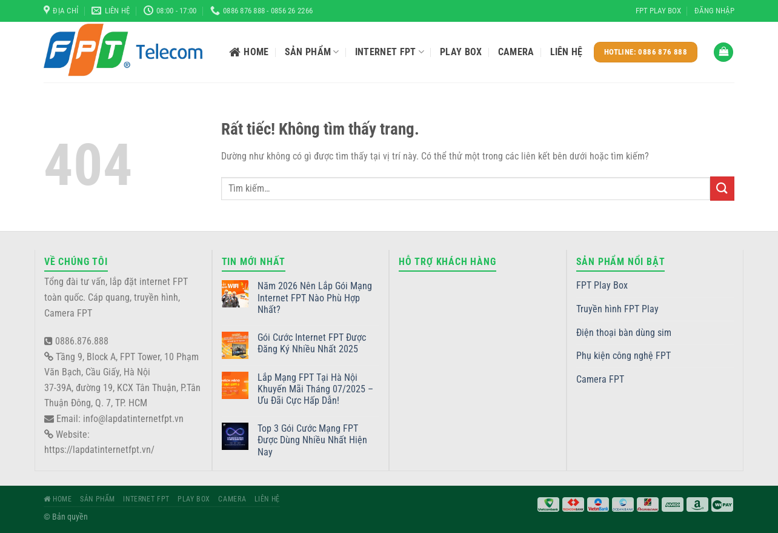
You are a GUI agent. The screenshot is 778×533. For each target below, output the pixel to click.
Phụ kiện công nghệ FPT (623, 355)
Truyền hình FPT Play (617, 309)
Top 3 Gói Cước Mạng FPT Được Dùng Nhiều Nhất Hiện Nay (312, 440)
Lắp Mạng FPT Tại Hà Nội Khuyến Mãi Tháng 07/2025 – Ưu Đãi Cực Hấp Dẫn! (315, 389)
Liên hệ (566, 52)
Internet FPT (389, 52)
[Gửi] (722, 188)
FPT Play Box (658, 10)
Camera (516, 52)
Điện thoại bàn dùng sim (623, 332)
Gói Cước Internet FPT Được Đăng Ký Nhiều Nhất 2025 (312, 343)
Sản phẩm (312, 52)
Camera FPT (600, 379)
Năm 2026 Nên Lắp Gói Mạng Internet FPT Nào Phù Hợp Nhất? (315, 297)
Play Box (461, 52)
